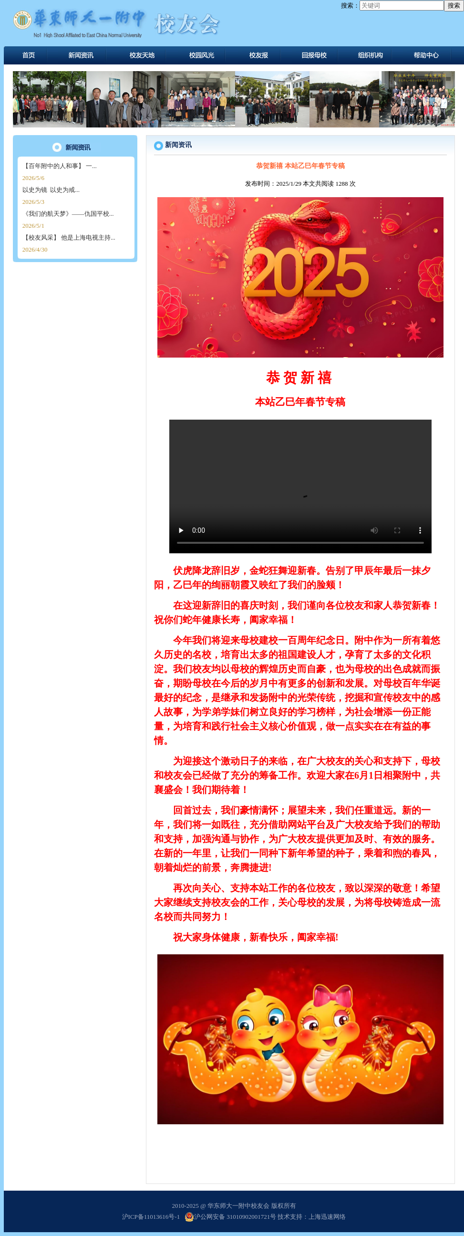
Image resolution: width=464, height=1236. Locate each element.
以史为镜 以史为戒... (51, 189)
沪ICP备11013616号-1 (151, 1216)
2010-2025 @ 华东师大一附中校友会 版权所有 (234, 1205)
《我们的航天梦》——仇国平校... (68, 213)
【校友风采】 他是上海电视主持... (68, 237)
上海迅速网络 (327, 1216)
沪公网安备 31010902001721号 (230, 1217)
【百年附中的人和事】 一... (59, 165)
